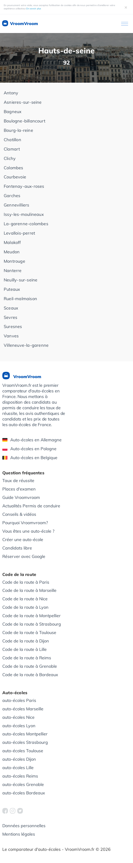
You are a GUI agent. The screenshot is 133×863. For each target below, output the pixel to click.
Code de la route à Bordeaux (30, 674)
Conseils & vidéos (19, 514)
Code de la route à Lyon (25, 607)
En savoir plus (33, 8)
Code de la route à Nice (25, 598)
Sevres (10, 317)
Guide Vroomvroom (21, 497)
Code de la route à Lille (24, 649)
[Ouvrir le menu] (125, 24)
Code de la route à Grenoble (29, 666)
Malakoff (12, 242)
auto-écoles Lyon (18, 725)
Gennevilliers (16, 205)
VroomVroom (19, 23)
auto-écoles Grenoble (23, 784)
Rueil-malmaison (20, 298)
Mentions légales (18, 834)
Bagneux (12, 111)
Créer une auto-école (22, 539)
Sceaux (11, 308)
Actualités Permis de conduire (31, 506)
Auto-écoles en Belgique (29, 457)
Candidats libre (17, 548)
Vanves (11, 336)
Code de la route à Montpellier (31, 615)
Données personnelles (24, 825)
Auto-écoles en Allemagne (32, 440)
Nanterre (13, 270)
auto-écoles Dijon (19, 759)
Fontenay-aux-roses (24, 186)
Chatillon (12, 139)
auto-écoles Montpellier (25, 734)
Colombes (13, 167)
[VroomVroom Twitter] (20, 811)
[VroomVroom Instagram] (12, 811)
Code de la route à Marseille (29, 590)
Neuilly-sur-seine (20, 280)
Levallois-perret (19, 233)
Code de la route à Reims (26, 657)
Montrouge (14, 261)
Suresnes (13, 326)
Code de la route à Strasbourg (31, 624)
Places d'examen (19, 489)
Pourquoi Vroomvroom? (25, 522)
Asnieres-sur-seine (23, 102)
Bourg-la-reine (18, 130)
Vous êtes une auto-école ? (28, 531)
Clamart (12, 149)
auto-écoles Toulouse (22, 750)
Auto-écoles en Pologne (29, 448)
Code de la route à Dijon (25, 641)
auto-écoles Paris (19, 700)
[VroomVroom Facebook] (5, 811)
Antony (11, 93)
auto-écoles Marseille (22, 709)
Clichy (10, 158)
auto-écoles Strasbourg (25, 742)
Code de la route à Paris (25, 582)
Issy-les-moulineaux (24, 214)
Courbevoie (15, 177)
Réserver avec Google (23, 556)
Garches (12, 195)
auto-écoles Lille (18, 767)
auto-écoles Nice (18, 717)
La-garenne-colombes (26, 223)
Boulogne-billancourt (24, 121)
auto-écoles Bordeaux (23, 793)
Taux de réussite (18, 480)
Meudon (12, 251)
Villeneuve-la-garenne (26, 345)
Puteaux (12, 289)
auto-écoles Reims (20, 776)
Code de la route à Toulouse (29, 632)
